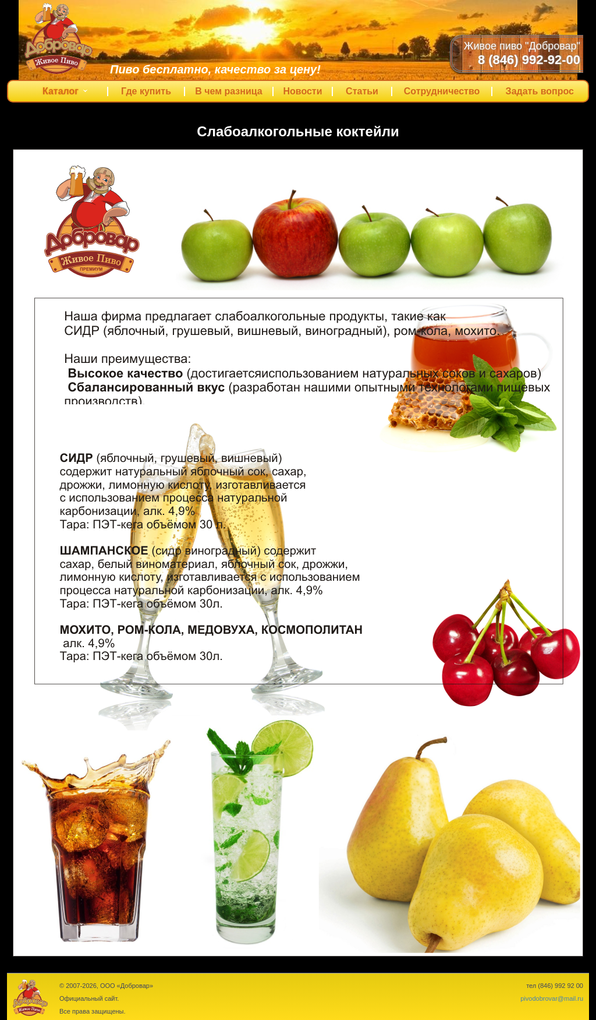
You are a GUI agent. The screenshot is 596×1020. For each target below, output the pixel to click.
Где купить (146, 91)
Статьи (362, 91)
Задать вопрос (540, 91)
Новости (302, 91)
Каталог (67, 94)
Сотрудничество (442, 91)
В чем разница (228, 91)
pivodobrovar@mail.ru (551, 998)
